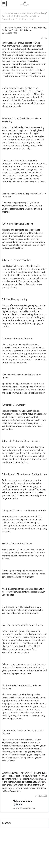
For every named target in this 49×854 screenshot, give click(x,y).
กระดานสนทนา (9, 13)
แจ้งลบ (44, 37)
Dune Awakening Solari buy (24, 70)
